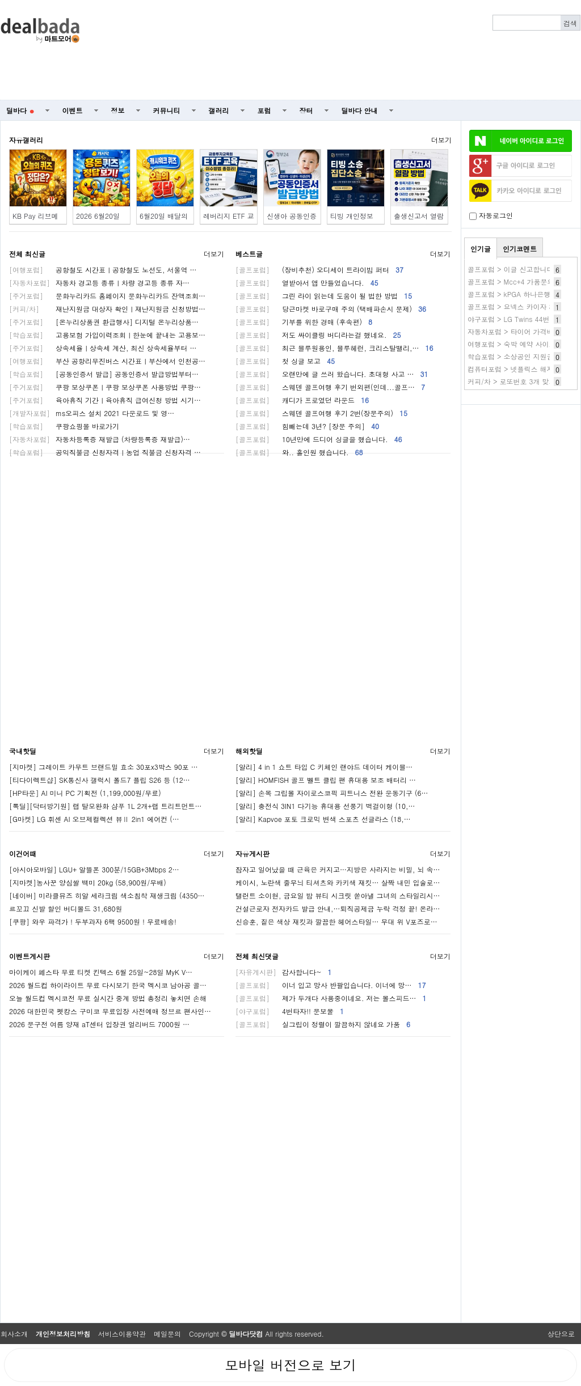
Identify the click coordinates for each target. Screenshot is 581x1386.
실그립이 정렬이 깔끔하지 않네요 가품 (322, 1024)
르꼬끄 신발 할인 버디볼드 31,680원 (66, 908)
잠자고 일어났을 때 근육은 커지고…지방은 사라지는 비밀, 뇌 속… (337, 869)
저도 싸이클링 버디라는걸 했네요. (318, 335)
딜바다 (20, 110)
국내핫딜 (22, 751)
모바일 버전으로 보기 (290, 1365)
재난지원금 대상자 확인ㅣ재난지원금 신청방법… (107, 308)
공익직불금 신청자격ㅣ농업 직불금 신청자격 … (105, 452)
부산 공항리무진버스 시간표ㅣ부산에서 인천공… (107, 361)
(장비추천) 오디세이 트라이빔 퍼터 (319, 269)
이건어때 (22, 853)
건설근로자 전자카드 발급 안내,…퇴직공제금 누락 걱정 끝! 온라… (337, 908)
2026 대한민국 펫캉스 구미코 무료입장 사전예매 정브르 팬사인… (110, 1011)
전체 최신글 (27, 253)
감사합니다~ (283, 972)
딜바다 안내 (360, 110)
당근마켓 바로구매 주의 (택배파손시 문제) (330, 308)
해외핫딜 (249, 751)
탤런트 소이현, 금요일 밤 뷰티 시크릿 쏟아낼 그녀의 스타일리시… (337, 895)
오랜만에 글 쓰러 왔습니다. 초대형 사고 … (331, 374)
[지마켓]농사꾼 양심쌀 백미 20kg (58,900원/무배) (87, 882)
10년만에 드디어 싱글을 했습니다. (318, 439)
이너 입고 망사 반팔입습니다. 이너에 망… (330, 985)
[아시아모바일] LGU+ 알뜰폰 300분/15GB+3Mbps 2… (94, 869)
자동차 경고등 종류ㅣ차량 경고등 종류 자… (99, 282)
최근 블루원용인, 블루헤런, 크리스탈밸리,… (334, 348)
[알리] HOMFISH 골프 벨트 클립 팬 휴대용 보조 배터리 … (325, 780)
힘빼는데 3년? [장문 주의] (307, 426)
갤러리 (219, 110)
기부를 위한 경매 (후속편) (303, 322)
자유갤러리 (26, 140)
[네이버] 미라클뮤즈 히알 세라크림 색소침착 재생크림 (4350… (107, 895)
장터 (306, 110)
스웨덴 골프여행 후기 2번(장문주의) (321, 413)
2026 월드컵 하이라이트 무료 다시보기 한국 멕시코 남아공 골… (108, 985)
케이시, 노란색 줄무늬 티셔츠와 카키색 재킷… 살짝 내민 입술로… (337, 882)
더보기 (441, 140)
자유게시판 (252, 853)
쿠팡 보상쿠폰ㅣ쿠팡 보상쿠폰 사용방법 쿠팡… (105, 387)
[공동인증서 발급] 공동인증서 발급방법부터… (104, 374)
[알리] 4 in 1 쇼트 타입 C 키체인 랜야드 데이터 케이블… (323, 767)
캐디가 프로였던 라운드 (302, 400)
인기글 (480, 248)
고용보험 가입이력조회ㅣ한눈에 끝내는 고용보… (107, 335)
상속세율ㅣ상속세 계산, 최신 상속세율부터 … (103, 348)
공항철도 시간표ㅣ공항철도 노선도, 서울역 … (103, 269)
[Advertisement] (444, 50)
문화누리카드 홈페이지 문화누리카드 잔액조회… (107, 295)
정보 (118, 110)
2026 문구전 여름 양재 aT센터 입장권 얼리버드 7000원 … (99, 1024)
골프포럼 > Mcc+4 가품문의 (511, 281)
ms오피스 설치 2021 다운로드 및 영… (91, 413)
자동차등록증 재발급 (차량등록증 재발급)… (99, 439)
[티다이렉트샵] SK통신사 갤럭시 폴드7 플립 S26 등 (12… (99, 780)
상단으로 (561, 1333)
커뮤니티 (166, 110)
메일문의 (167, 1333)
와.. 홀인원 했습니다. (299, 452)
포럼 (264, 110)
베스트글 (249, 253)
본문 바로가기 (0, 0)
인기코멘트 (520, 248)
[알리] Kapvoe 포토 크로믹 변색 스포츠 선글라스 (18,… (323, 819)
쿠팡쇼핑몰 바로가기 (64, 426)
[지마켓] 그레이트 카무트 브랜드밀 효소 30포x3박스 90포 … (103, 767)
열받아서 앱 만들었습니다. (306, 282)
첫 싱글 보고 (285, 361)
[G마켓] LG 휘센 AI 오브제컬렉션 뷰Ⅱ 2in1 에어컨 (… (94, 819)
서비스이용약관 (122, 1333)
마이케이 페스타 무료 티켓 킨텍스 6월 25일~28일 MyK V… (100, 972)
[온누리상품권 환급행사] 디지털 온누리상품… (104, 322)
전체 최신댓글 (257, 956)
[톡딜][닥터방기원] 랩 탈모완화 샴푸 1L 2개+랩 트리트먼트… (105, 806)
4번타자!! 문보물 (289, 1011)
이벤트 (72, 110)
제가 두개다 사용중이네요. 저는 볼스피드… (331, 998)
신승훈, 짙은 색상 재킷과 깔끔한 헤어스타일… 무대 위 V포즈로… (336, 921)
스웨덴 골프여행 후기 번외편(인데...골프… (330, 387)
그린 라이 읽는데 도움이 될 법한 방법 (323, 295)
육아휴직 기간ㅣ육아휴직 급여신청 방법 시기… (105, 400)
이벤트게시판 (29, 956)
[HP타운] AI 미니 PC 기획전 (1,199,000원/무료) (85, 793)
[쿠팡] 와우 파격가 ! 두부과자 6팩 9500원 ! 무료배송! (92, 921)
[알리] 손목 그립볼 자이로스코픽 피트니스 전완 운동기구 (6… (331, 793)
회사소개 (14, 1333)
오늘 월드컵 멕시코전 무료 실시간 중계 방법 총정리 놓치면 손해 (108, 998)
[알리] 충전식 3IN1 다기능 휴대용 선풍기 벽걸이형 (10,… (325, 806)
